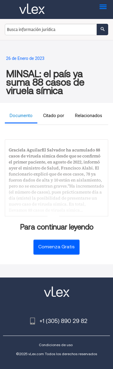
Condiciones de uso (56, 345)
